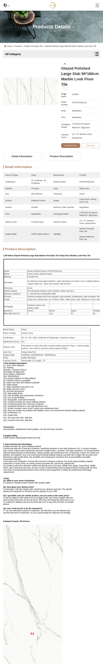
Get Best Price (71, 145)
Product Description (61, 156)
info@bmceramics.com (17, 635)
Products (18, 46)
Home (9, 46)
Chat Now (90, 145)
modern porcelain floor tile (31, 575)
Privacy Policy (12, 655)
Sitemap (23, 655)
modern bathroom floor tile (19, 581)
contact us (73, 641)
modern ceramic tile (61, 575)
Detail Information (22, 156)
